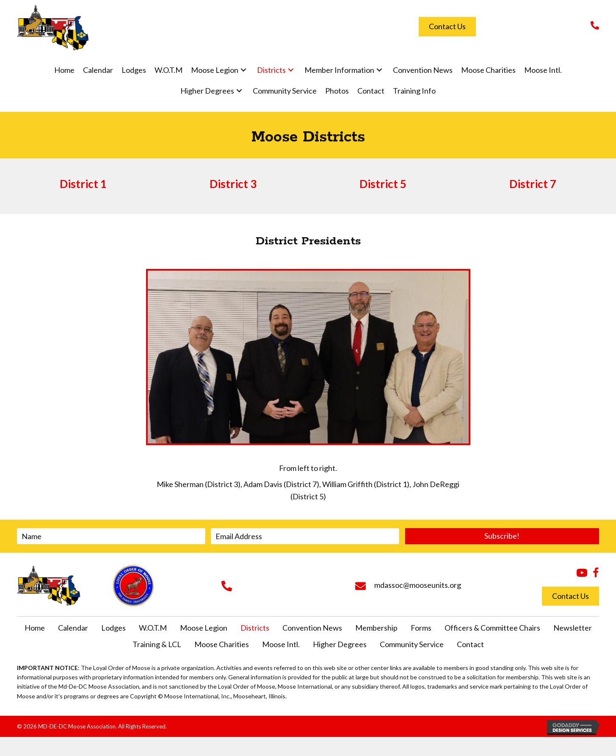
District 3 (233, 184)
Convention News (312, 627)
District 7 (532, 184)
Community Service (412, 644)
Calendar (73, 627)
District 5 (382, 184)
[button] (243, 70)
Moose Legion (203, 627)
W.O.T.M (153, 627)
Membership (376, 627)
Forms (421, 627)
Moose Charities (221, 644)
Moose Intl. (281, 644)
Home (35, 627)
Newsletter (572, 627)
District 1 (83, 184)
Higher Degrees (340, 644)
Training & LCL (157, 644)
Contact (470, 644)
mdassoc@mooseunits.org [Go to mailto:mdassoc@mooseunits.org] (417, 585)
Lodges (113, 627)
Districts (254, 627)
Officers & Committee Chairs (492, 627)
